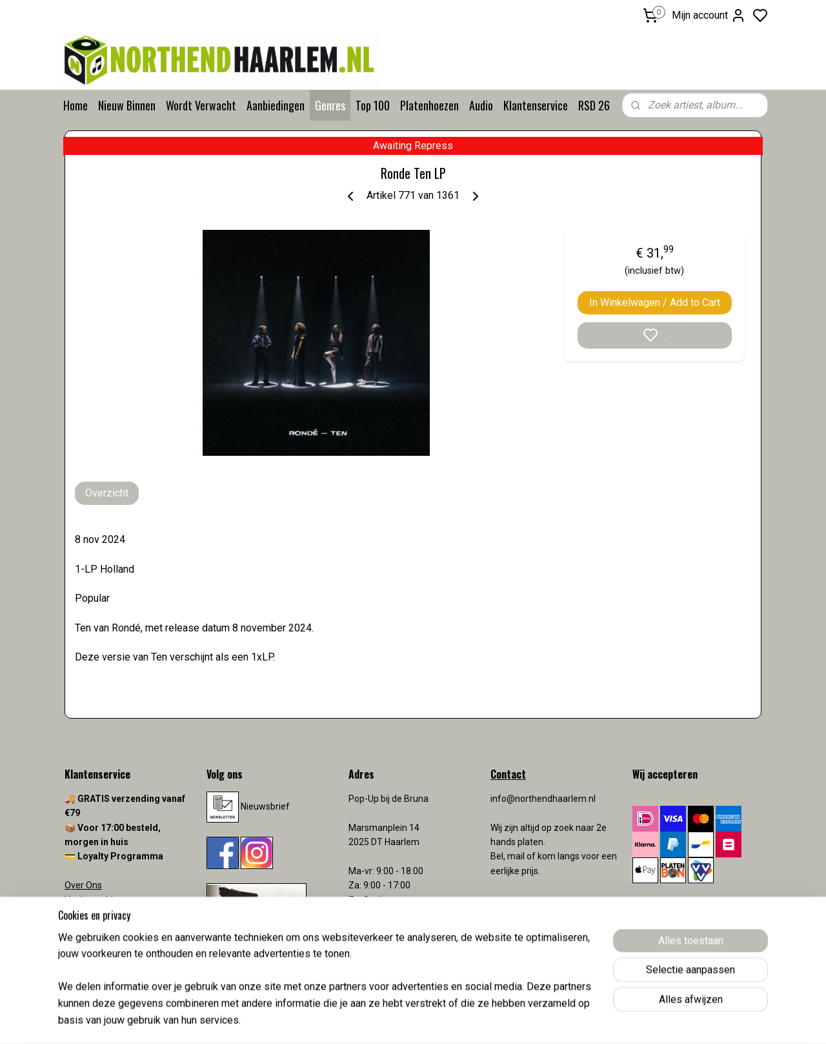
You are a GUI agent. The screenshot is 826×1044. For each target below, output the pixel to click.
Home (75, 105)
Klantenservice (535, 105)
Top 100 (373, 105)
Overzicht (106, 493)
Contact (81, 914)
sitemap (464, 1020)
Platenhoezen (429, 105)
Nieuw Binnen (127, 105)
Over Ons (83, 885)
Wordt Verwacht (201, 105)
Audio (481, 105)
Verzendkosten (97, 928)
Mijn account (709, 15)
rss (488, 1020)
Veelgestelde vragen (106, 900)
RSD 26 (594, 105)
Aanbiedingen (276, 105)
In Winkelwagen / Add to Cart (654, 302)
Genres (330, 105)
